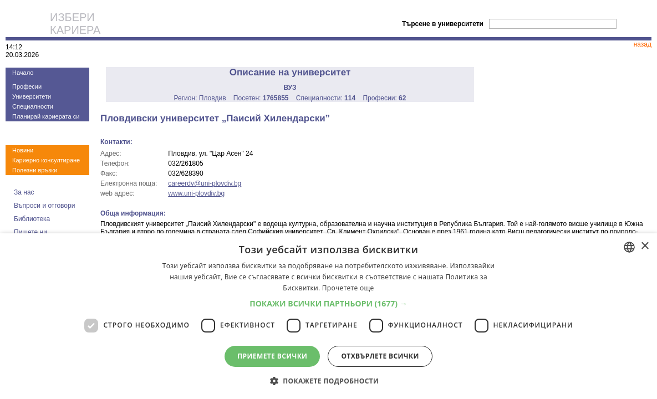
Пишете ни (30, 232)
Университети (31, 96)
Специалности (32, 106)
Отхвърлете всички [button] (380, 356)
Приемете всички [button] (272, 356)
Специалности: (325, 98)
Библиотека (32, 219)
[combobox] (629, 247)
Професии (27, 86)
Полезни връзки (34, 170)
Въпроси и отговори (44, 205)
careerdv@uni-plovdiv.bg (204, 183)
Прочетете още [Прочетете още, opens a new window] (348, 288)
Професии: (384, 98)
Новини (22, 150)
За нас (24, 192)
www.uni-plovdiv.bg (196, 193)
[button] (328, 303)
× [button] (644, 246)
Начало (22, 72)
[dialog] (328, 316)
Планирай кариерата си (45, 116)
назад (642, 44)
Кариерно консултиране (46, 160)
